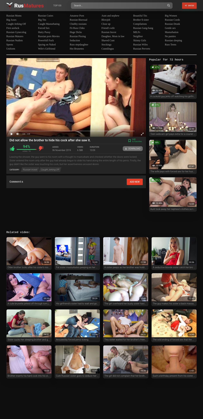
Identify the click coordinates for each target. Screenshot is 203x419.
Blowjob (106, 19)
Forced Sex (43, 28)
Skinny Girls (139, 40)
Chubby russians (78, 24)
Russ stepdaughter (79, 44)
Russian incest (30, 169)
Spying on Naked (47, 44)
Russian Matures (14, 36)
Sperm (9, 44)
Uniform (10, 48)
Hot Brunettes (77, 48)
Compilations (140, 24)
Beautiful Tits (140, 15)
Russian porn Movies (49, 36)
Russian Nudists (14, 40)
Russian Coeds (172, 19)
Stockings (106, 44)
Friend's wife (108, 28)
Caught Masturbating (49, 24)
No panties (170, 36)
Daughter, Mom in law (113, 36)
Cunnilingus (108, 48)
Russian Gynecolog (16, 32)
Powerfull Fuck (46, 40)
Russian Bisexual (78, 19)
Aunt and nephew (110, 15)
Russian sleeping (173, 40)
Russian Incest (109, 32)
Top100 (57, 5)
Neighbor (138, 36)
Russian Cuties (45, 15)
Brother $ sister (141, 19)
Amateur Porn (77, 15)
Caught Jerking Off (16, 24)
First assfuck (12, 28)
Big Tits (42, 19)
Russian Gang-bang (143, 28)
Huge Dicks (76, 32)
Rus (29, 5)
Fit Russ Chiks (77, 28)
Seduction (75, 40)
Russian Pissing (78, 36)
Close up (106, 24)
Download (132, 148)
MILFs (136, 32)
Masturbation (171, 32)
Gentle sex (170, 28)
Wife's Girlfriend (46, 48)
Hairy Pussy (44, 32)
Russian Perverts (141, 48)
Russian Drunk (172, 24)
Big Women (171, 15)
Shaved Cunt (108, 40)
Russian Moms (14, 15)
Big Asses (11, 19)
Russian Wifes (140, 44)
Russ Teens (170, 44)
